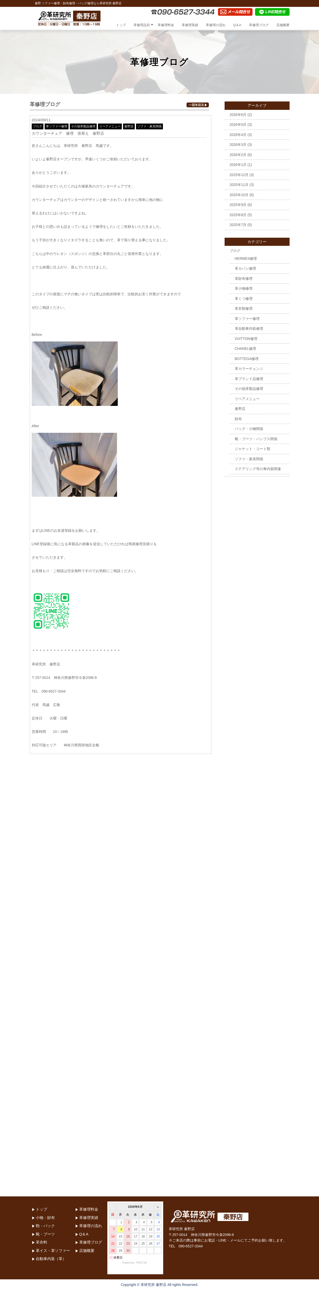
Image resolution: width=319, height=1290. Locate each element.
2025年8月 (238, 215)
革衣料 (41, 1242)
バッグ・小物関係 (249, 429)
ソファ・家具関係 (149, 126)
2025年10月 (239, 195)
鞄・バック (45, 1226)
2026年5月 (238, 125)
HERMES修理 (246, 258)
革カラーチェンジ (249, 369)
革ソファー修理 (56, 126)
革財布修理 (244, 279)
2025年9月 (238, 205)
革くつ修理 (244, 299)
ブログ (37, 126)
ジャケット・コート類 (252, 449)
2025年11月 (239, 185)
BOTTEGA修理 (247, 359)
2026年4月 (238, 135)
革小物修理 (244, 288)
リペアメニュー (110, 126)
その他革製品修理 (83, 126)
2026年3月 (238, 145)
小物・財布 (45, 1217)
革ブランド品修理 (249, 379)
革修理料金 (166, 25)
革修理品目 (141, 25)
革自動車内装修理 (249, 328)
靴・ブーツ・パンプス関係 (256, 439)
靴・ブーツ (45, 1234)
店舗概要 (283, 25)
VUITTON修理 (246, 339)
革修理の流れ (216, 25)
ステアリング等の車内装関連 (258, 469)
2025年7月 (238, 225)
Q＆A (237, 25)
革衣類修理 (244, 308)
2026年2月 (238, 155)
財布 (238, 419)
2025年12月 (239, 175)
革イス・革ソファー (53, 1250)
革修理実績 (190, 25)
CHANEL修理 (245, 349)
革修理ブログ (259, 25)
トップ (121, 25)
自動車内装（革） (51, 1259)
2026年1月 (238, 165)
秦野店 (128, 126)
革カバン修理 (245, 268)
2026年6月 (238, 115)
